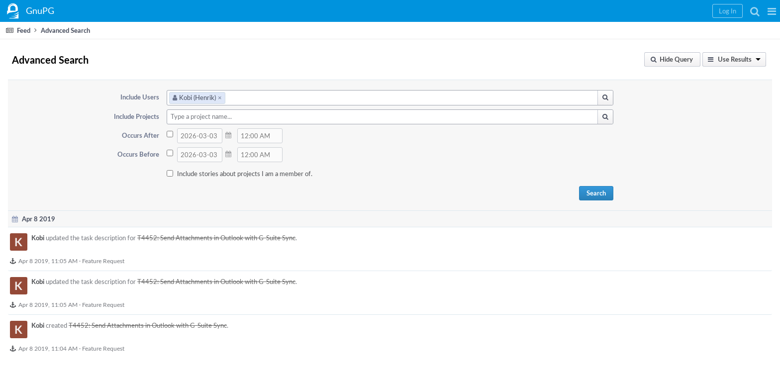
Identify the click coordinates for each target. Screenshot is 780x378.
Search (596, 193)
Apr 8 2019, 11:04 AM (48, 348)
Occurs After (140, 135)
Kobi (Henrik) (197, 97)
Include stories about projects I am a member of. (244, 173)
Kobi (37, 237)
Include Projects (136, 116)
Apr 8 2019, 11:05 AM (48, 261)
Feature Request (103, 261)
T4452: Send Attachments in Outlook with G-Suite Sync (216, 237)
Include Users (139, 97)
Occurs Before (138, 154)
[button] (772, 11)
